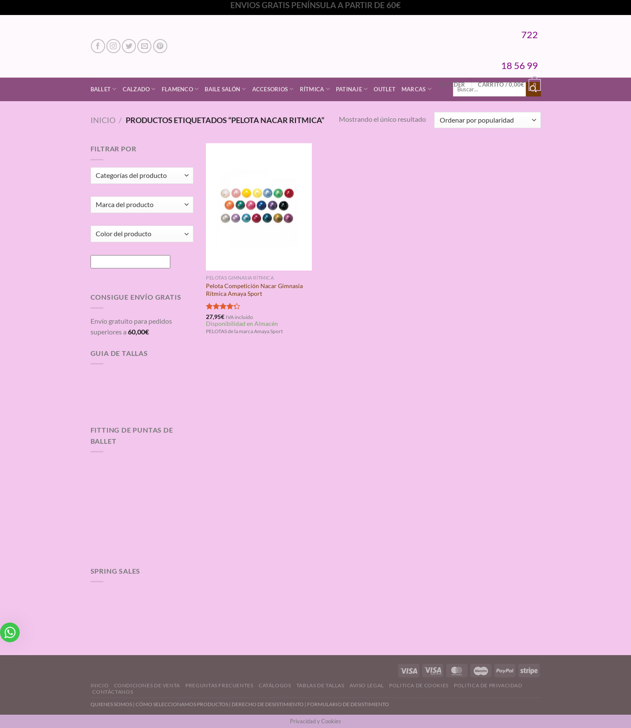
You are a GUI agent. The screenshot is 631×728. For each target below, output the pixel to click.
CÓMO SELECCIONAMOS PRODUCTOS (182, 704)
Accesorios (273, 89)
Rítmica (315, 89)
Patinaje (352, 89)
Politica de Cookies (419, 685)
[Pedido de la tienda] (487, 120)
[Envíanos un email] (144, 46)
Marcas (417, 89)
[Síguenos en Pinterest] (160, 46)
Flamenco (180, 89)
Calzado (139, 89)
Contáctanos (112, 692)
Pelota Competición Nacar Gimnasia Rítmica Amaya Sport (254, 290)
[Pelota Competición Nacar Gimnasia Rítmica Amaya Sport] (259, 206)
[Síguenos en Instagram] (113, 46)
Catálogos (275, 685)
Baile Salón (225, 89)
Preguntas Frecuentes (219, 685)
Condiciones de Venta (147, 685)
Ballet (104, 89)
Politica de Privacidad (488, 685)
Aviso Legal (367, 685)
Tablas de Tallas (320, 685)
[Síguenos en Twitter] (129, 46)
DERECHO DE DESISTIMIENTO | (269, 704)
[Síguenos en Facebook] (98, 46)
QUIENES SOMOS (111, 704)
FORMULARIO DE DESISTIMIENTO (348, 704)
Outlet (385, 89)
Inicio (103, 120)
